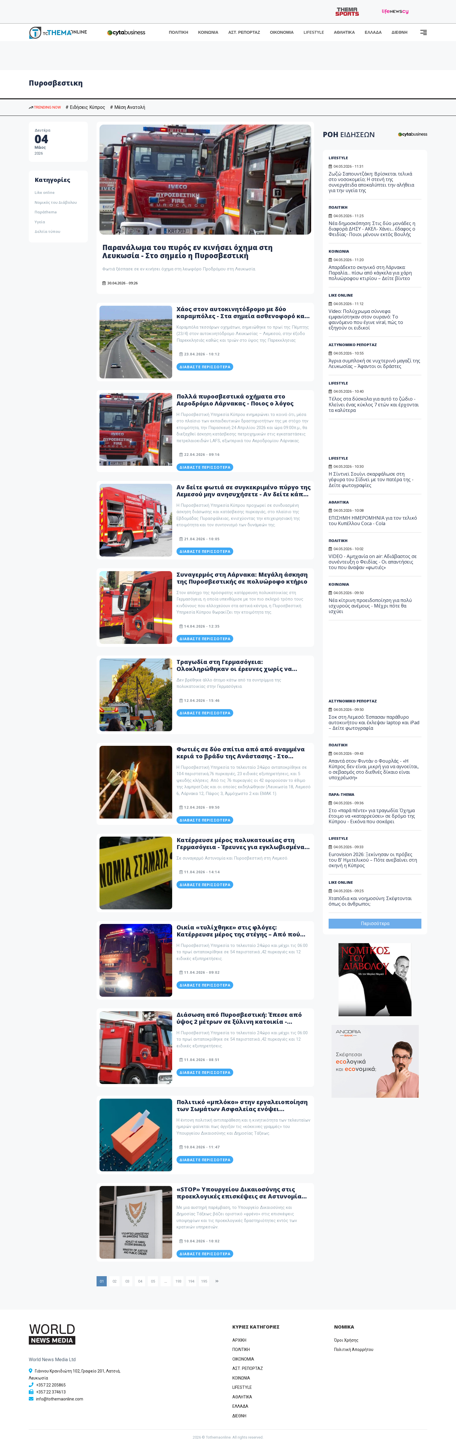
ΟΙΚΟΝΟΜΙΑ (282, 32)
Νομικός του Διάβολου (56, 202)
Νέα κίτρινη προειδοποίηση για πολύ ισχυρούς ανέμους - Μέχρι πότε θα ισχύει (370, 606)
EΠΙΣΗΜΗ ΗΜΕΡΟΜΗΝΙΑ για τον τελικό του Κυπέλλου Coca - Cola (373, 521)
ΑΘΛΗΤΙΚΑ (344, 32)
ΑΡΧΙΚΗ (239, 1340)
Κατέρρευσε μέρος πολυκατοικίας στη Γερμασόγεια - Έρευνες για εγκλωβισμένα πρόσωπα (240, 847)
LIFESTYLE (314, 32)
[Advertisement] (373, 439)
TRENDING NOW (45, 107)
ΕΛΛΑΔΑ (373, 32)
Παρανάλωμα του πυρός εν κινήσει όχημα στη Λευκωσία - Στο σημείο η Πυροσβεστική (187, 251)
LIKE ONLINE (341, 295)
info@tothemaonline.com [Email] (59, 1399)
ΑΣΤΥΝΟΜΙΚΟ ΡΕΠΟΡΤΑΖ (353, 344)
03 (127, 1281)
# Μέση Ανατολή (127, 107)
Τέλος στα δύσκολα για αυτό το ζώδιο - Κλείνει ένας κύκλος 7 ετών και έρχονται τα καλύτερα (374, 404)
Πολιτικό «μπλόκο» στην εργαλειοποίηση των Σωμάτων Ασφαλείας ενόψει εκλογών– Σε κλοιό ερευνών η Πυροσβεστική (242, 1112)
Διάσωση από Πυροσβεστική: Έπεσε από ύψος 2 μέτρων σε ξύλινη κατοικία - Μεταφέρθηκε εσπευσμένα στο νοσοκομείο (243, 1022)
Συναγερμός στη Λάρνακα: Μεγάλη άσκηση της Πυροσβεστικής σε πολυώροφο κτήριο (242, 578)
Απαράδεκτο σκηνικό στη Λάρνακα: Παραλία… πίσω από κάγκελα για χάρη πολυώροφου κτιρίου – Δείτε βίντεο (370, 272)
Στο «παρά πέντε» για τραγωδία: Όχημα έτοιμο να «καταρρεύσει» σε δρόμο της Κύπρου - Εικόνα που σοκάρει (372, 816)
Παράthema (46, 212)
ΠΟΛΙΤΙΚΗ (178, 32)
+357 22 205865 (51, 1385)
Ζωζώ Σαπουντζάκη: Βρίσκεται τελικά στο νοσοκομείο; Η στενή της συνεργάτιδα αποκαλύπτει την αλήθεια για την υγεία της (371, 182)
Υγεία (40, 221)
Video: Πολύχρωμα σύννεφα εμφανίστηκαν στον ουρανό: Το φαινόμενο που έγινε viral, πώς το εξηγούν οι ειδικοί (366, 319)
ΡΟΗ (349, 134)
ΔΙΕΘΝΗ (399, 32)
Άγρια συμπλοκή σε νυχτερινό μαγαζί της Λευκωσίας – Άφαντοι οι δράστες (374, 363)
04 (140, 1281)
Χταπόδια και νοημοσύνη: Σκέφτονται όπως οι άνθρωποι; (370, 901)
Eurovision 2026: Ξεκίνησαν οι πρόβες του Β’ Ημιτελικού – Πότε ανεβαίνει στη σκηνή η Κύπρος (373, 860)
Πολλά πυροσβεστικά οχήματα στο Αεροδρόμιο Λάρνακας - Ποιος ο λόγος (235, 399)
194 (191, 1281)
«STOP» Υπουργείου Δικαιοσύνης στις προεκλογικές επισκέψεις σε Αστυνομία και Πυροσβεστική (239, 1196)
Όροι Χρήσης (346, 1340)
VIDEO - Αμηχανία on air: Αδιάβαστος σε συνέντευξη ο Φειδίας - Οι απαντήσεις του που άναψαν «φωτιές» (373, 562)
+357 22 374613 (51, 1392)
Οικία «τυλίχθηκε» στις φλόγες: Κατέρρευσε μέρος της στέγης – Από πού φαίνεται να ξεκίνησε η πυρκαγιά (238, 934)
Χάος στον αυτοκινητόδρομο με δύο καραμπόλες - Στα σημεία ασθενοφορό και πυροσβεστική (242, 316)
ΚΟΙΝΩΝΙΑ (208, 32)
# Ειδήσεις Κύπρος (85, 107)
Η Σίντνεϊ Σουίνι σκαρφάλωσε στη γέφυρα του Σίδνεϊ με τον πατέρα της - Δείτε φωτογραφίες (371, 479)
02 (115, 1281)
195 (204, 1281)
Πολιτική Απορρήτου (353, 1349)
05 (153, 1281)
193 (178, 1281)
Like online (45, 192)
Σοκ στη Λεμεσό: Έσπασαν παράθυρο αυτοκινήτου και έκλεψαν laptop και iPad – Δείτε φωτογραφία (374, 722)
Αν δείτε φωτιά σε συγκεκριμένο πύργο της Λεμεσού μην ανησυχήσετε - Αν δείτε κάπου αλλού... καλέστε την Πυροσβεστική (244, 494)
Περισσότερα (375, 923)
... (165, 1281)
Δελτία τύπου (47, 231)
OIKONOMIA (243, 1359)
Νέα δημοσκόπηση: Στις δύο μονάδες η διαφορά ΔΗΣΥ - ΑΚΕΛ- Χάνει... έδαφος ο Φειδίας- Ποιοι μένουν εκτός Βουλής (372, 229)
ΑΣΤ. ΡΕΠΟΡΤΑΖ (244, 32)
